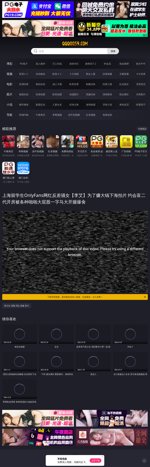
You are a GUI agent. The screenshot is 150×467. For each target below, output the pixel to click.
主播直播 (124, 74)
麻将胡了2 (90, 63)
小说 (9, 104)
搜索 (113, 51)
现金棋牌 (124, 63)
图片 (9, 94)
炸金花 (107, 63)
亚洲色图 (40, 94)
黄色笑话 (124, 104)
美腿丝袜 (90, 94)
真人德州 (40, 63)
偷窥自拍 (23, 94)
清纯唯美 (107, 94)
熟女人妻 (90, 74)
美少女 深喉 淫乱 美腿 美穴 (16, 305)
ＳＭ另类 (140, 74)
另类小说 (107, 104)
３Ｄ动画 (74, 74)
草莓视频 (57, 114)
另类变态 (140, 84)
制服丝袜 (90, 84)
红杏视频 (90, 114)
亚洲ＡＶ (23, 74)
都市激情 (23, 104)
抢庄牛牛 (140, 63)
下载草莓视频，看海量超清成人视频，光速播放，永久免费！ (96, 297)
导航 (9, 115)
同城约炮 (23, 114)
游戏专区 (74, 63)
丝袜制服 (107, 74)
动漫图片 (74, 94)
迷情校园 (90, 104)
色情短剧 (107, 114)
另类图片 (140, 94)
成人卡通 (57, 84)
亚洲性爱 (23, 84)
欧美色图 (57, 94)
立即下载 (95, 460)
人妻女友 (57, 104)
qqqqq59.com (75, 44)
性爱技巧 (140, 104)
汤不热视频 (74, 114)
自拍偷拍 (40, 74)
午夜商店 (40, 114)
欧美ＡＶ (57, 74)
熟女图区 (124, 94)
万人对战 (57, 63)
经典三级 (107, 84)
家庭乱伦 (40, 104)
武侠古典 (74, 104)
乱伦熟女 (124, 84)
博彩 (9, 64)
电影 (9, 84)
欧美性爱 (74, 84)
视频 (9, 74)
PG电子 (24, 63)
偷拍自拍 (40, 84)
